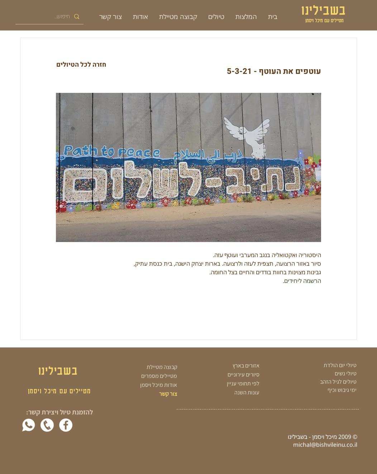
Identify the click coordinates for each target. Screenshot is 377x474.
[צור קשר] (155, 394)
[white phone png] (47, 425)
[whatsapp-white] (28, 425)
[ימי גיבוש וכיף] (322, 390)
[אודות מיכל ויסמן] (150, 385)
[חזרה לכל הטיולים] (81, 65)
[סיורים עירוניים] (227, 374)
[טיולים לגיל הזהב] (322, 382)
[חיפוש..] (50, 16)
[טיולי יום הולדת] (322, 365)
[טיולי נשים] (322, 374)
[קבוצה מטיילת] (151, 367)
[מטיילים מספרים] (150, 376)
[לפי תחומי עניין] (227, 383)
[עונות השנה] (227, 392)
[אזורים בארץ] (227, 365)
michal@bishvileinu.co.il (325, 445)
